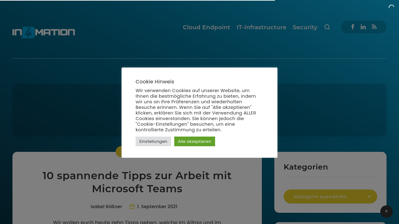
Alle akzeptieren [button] (194, 141)
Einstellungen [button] (153, 141)
